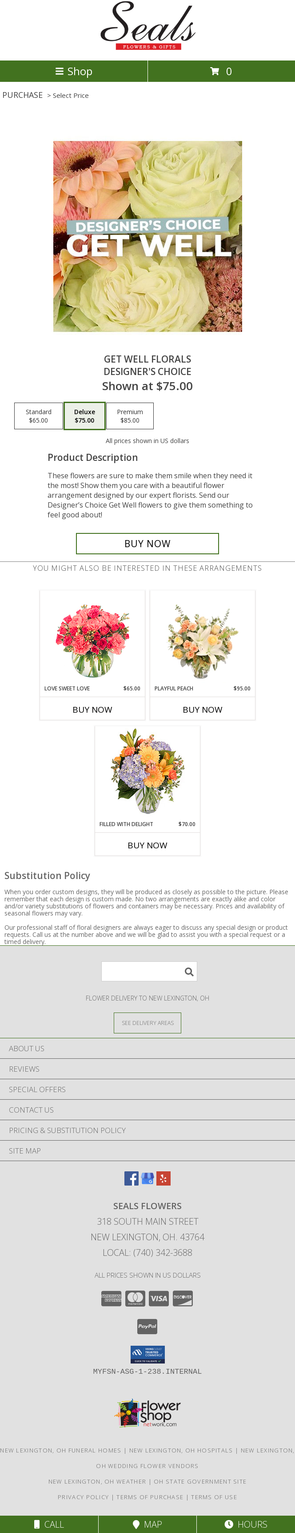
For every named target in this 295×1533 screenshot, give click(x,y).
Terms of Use (214, 1497)
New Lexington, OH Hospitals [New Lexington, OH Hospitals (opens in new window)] (181, 1450)
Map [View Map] (147, 1524)
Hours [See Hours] (245, 1524)
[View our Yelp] (163, 1183)
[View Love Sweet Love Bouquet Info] (93, 638)
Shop (73, 71)
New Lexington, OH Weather (97, 1481)
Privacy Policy (83, 1497)
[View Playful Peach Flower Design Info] (203, 638)
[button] (148, 1355)
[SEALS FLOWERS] (147, 47)
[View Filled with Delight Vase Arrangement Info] (148, 773)
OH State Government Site (200, 1481)
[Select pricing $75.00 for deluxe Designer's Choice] (84, 416)
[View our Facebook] (131, 1183)
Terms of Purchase (149, 1497)
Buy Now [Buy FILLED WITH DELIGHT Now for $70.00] (147, 845)
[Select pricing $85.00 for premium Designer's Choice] (130, 416)
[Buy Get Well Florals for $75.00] (147, 543)
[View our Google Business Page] (147, 1183)
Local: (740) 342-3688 (147, 1253)
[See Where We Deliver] (147, 1022)
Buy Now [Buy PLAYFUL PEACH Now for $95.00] (203, 709)
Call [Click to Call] (49, 1524)
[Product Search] (149, 971)
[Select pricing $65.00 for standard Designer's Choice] (39, 416)
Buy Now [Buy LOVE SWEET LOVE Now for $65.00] (92, 709)
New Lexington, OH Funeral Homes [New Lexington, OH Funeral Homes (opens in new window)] (60, 1450)
